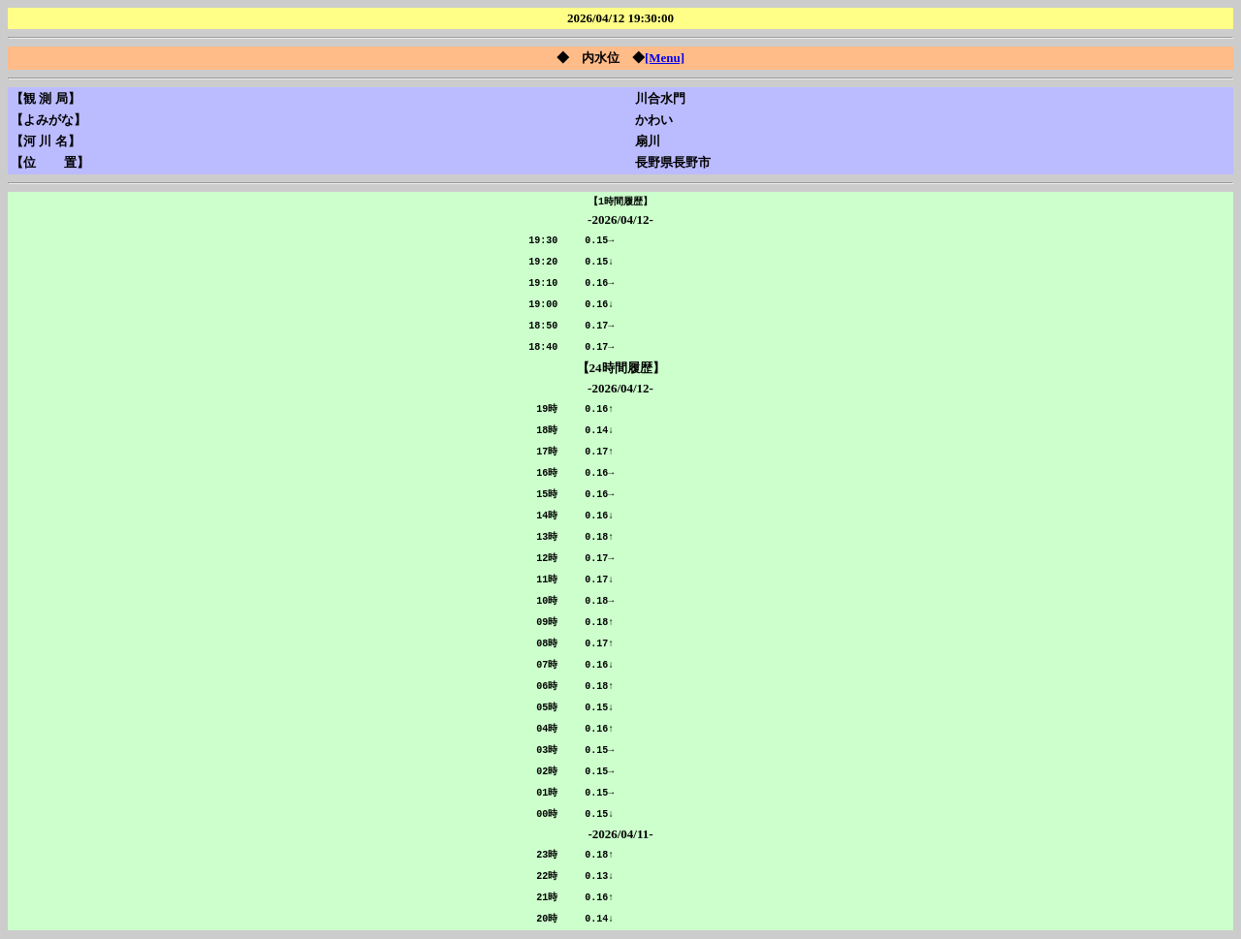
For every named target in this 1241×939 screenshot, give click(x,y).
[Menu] (664, 57)
